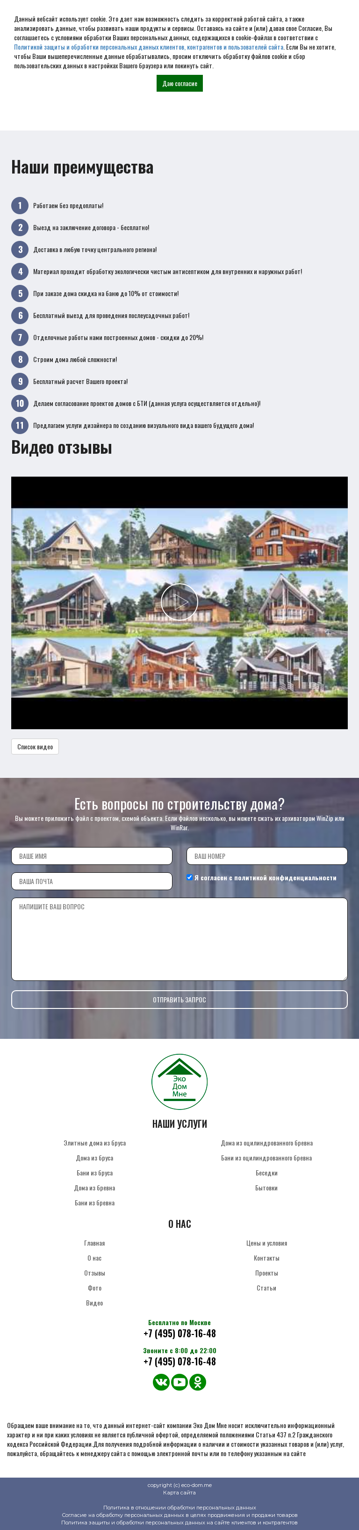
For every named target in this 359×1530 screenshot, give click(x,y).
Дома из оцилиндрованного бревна (267, 1142)
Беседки (267, 1172)
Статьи (266, 1287)
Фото (94, 1287)
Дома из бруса (94, 1157)
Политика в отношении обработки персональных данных (179, 1507)
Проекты (266, 1272)
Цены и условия (266, 1242)
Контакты (267, 1257)
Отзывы (94, 1272)
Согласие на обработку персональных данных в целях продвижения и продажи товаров (180, 1515)
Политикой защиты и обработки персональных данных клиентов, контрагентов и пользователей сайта (148, 46)
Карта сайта (179, 1492)
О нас (94, 1257)
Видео (94, 1302)
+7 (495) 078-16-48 (180, 1333)
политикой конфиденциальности (285, 877)
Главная (94, 1242)
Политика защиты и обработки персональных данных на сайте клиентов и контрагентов (179, 1522)
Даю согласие (179, 83)
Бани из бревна (95, 1202)
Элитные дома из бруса (95, 1142)
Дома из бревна (94, 1187)
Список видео (35, 746)
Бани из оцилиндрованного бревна (266, 1157)
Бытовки (266, 1187)
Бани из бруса (95, 1172)
